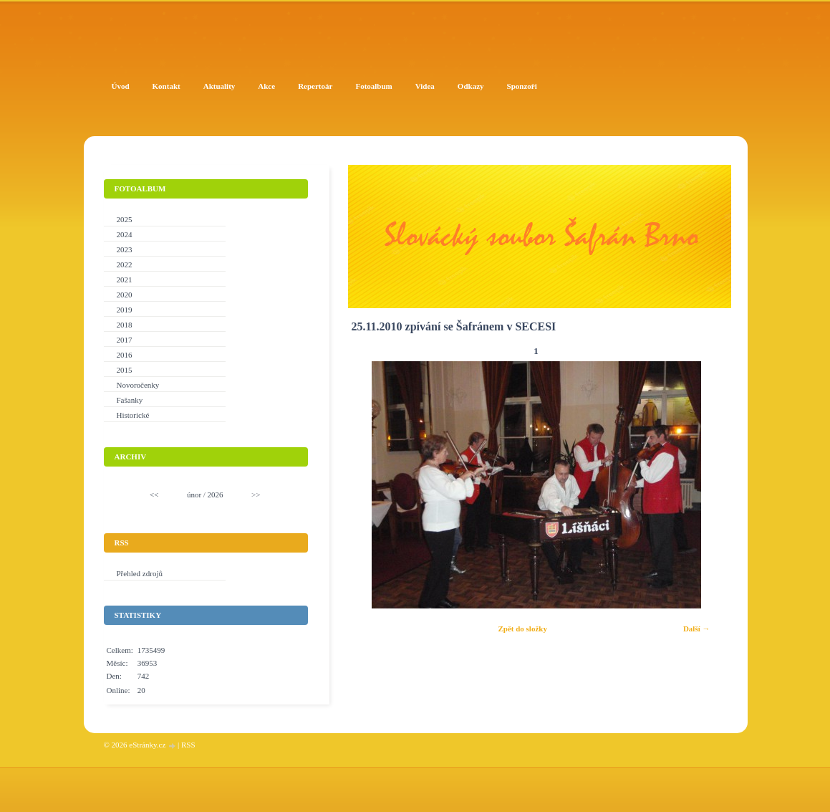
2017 (124, 339)
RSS (188, 744)
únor (194, 494)
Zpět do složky (522, 628)
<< (154, 494)
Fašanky (130, 400)
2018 (124, 324)
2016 (124, 354)
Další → (696, 628)
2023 (124, 249)
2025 (124, 219)
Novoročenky (138, 385)
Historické (133, 415)
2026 (215, 494)
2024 (124, 234)
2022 (124, 264)
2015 (124, 370)
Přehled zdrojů (140, 573)
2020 (124, 294)
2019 (124, 309)
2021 (124, 279)
